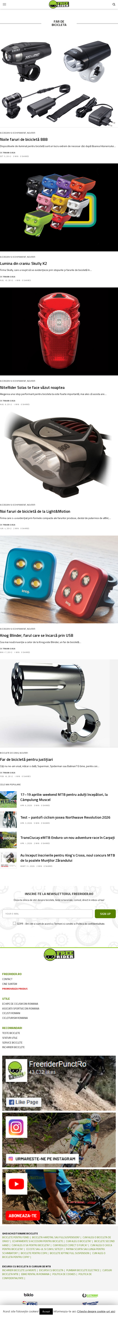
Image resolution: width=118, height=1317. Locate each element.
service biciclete (12, 1042)
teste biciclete (11, 1033)
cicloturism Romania (15, 1018)
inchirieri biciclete (13, 1047)
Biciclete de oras (9, 752)
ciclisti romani (11, 1013)
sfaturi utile (9, 1038)
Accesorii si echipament (13, 132)
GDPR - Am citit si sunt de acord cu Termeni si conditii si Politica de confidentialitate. (61, 924)
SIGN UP (105, 914)
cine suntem (9, 984)
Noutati (31, 132)
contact (7, 979)
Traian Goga (9, 152)
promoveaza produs (15, 989)
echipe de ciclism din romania (20, 1004)
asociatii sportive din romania (20, 1008)
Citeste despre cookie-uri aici (96, 1311)
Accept (46, 1311)
